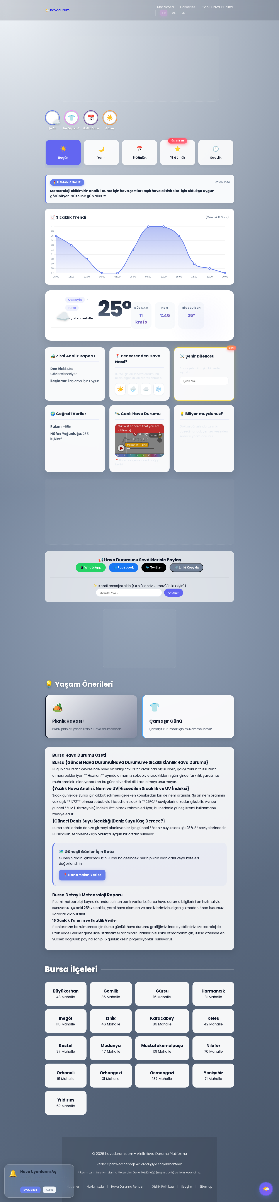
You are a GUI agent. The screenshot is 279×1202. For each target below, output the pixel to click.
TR (164, 13)
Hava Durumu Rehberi (127, 1186)
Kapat (49, 1189)
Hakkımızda (95, 1186)
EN (183, 13)
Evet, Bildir (30, 1189)
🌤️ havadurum (57, 10)
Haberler (187, 7)
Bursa (72, 308)
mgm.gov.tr (165, 1172)
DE (173, 13)
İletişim (186, 1186)
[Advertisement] (139, 68)
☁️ (146, 389)
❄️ (158, 389)
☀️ (120, 389)
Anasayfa (75, 300)
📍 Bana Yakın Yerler (82, 874)
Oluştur (173, 592)
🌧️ (133, 389)
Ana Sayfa (165, 7)
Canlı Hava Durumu (218, 7)
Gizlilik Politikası (163, 1186)
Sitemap (205, 1186)
